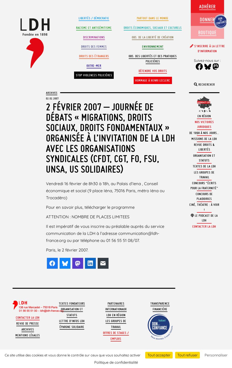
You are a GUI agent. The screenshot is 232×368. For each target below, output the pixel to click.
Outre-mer (94, 66)
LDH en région (116, 315)
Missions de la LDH (204, 139)
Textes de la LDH (204, 166)
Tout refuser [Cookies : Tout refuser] (187, 355)
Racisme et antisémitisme (94, 28)
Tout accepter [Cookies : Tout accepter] (158, 355)
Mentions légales (27, 335)
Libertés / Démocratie (94, 18)
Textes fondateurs (72, 304)
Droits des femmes (94, 47)
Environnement (153, 47)
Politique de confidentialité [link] (116, 362)
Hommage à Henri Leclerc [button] (152, 80)
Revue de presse (27, 324)
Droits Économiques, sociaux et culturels (153, 28)
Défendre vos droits (153, 71)
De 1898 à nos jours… (204, 133)
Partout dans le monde (153, 18)
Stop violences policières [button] (94, 75)
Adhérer (207, 6)
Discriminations (94, 37)
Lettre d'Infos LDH (72, 321)
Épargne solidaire (72, 327)
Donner (207, 19)
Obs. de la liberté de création (153, 37)
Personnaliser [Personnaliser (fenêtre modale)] (216, 355)
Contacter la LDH (28, 318)
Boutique (207, 32)
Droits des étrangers (94, 56)
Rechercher (204, 85)
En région (204, 116)
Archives (51, 92)
